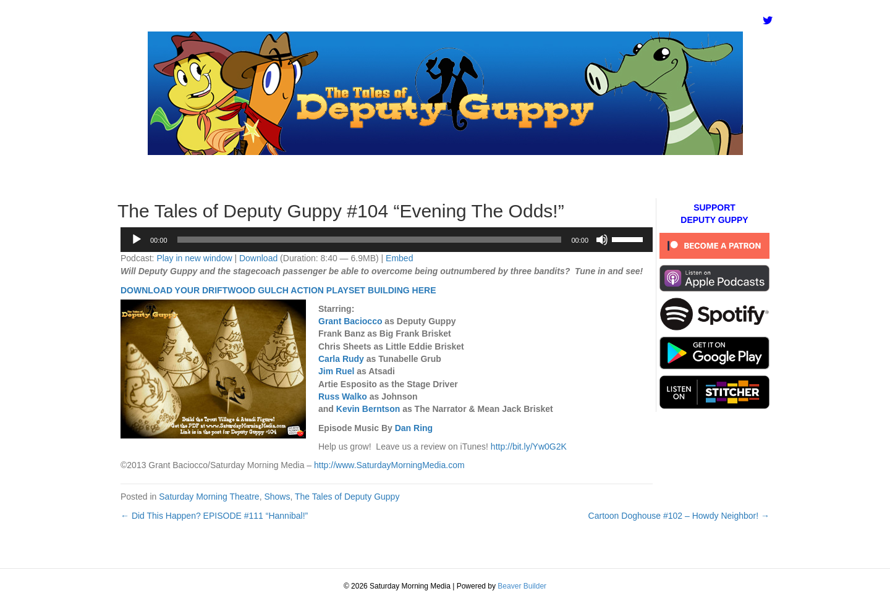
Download (258, 258)
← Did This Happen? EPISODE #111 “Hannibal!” (214, 516)
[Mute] (602, 239)
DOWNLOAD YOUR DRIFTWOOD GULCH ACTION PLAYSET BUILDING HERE (278, 290)
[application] (387, 239)
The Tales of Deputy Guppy (347, 496)
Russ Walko (342, 396)
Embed (399, 258)
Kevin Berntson (368, 409)
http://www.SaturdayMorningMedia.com (389, 465)
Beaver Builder (522, 586)
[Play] (136, 239)
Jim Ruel (336, 371)
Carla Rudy (341, 359)
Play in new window (194, 258)
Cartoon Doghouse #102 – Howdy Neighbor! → (678, 516)
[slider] (369, 240)
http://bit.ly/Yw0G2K (529, 446)
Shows (277, 496)
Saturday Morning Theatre (209, 496)
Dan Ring (414, 428)
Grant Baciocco (350, 321)
